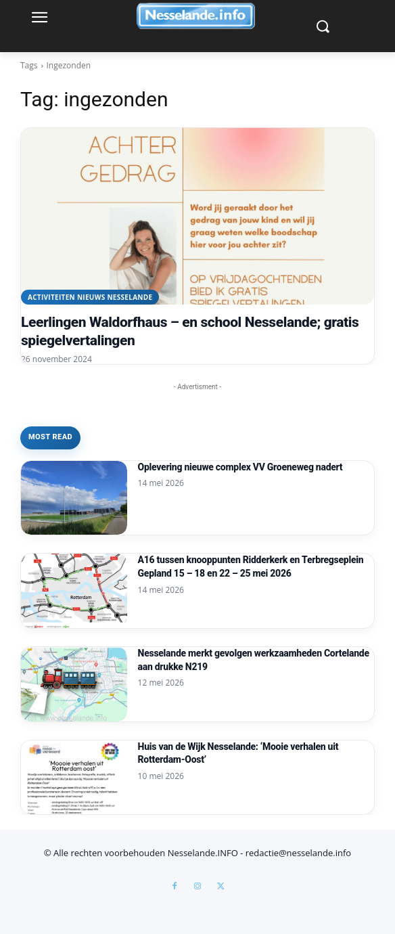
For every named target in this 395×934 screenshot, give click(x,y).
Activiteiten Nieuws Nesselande (90, 297)
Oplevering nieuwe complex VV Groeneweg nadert (240, 467)
